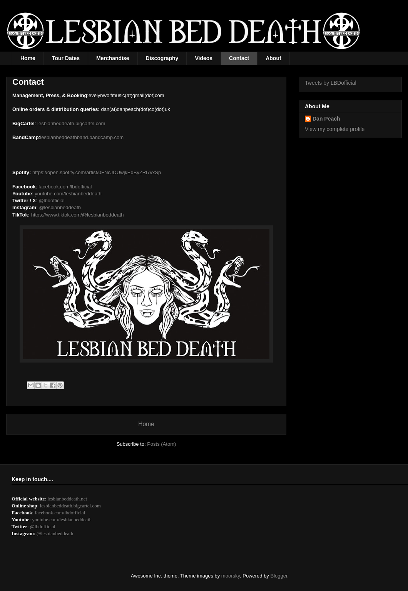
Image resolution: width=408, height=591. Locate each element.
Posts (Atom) (161, 444)
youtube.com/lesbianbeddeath (68, 193)
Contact (239, 58)
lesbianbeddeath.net (67, 499)
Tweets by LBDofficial (330, 83)
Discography (162, 58)
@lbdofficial (51, 200)
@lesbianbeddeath (60, 207)
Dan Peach (326, 119)
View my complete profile (335, 129)
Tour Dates (66, 58)
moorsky (230, 576)
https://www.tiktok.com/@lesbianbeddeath (77, 215)
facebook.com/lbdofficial (65, 187)
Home (27, 58)
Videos (203, 58)
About (273, 58)
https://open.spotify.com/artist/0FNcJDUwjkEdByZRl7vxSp (96, 172)
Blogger (279, 576)
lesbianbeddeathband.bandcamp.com (82, 137)
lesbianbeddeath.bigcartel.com (71, 123)
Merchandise (112, 58)
